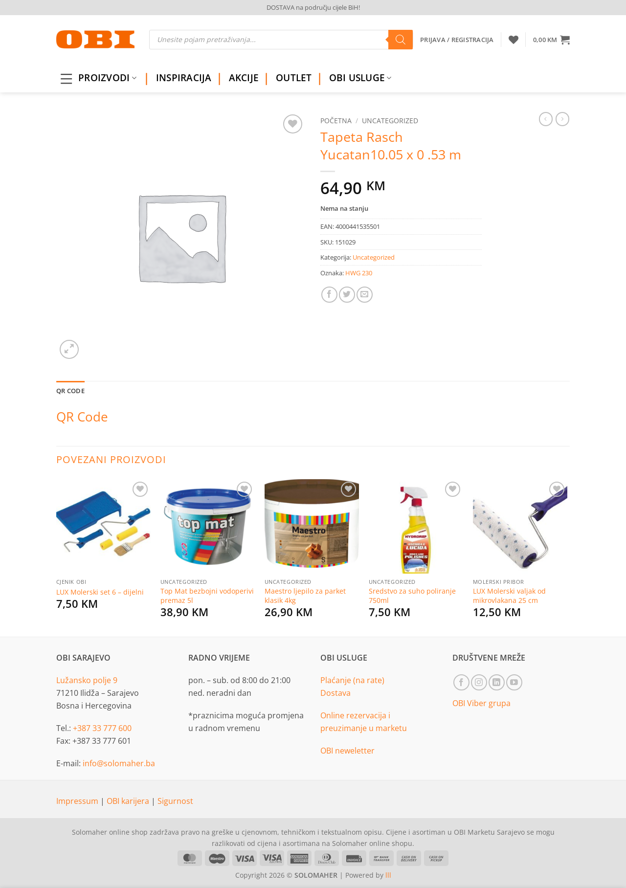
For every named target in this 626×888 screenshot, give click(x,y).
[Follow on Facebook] (461, 682)
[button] (551, 39)
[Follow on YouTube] (514, 682)
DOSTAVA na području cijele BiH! (313, 7)
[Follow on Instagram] (479, 682)
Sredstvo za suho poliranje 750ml (412, 596)
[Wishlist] (513, 39)
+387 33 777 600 (102, 728)
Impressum (78, 801)
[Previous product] (562, 119)
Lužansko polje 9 (86, 680)
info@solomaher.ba (119, 763)
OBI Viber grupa (481, 703)
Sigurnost (175, 801)
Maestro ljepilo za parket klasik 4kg (305, 596)
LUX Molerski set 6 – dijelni (100, 592)
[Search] (400, 39)
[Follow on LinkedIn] (497, 682)
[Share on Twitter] (347, 295)
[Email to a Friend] (365, 295)
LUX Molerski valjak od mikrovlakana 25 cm (509, 596)
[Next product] (546, 119)
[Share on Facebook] (329, 295)
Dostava (335, 693)
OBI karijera (129, 801)
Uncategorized (390, 120)
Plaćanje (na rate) (352, 680)
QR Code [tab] (70, 390)
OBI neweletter (347, 750)
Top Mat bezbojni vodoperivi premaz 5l (207, 596)
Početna (336, 120)
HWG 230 (358, 272)
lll (388, 875)
